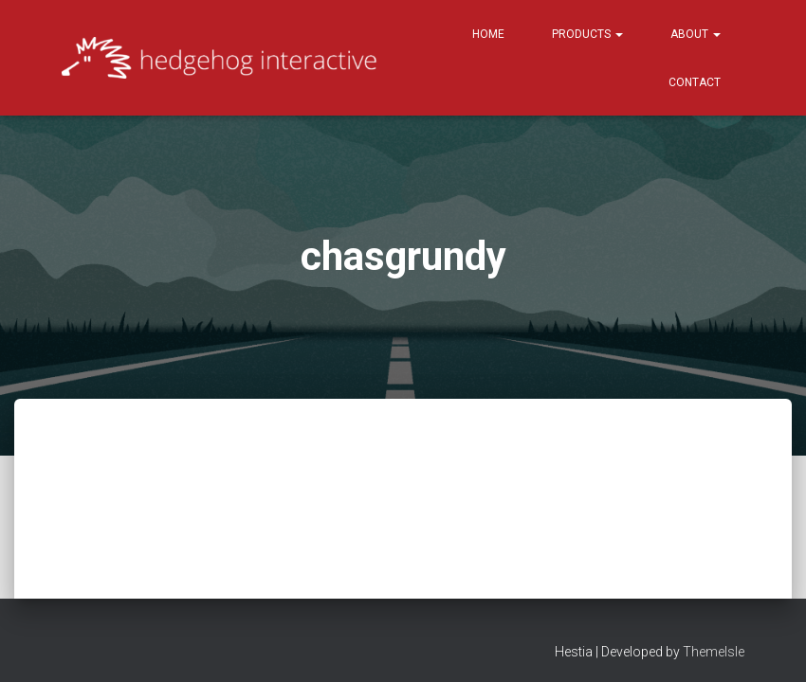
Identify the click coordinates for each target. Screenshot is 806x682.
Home (488, 34)
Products (587, 34)
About (695, 34)
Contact (695, 82)
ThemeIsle (713, 639)
